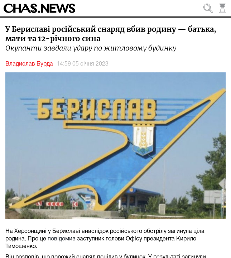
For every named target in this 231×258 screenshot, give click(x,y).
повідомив (62, 239)
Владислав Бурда (29, 64)
